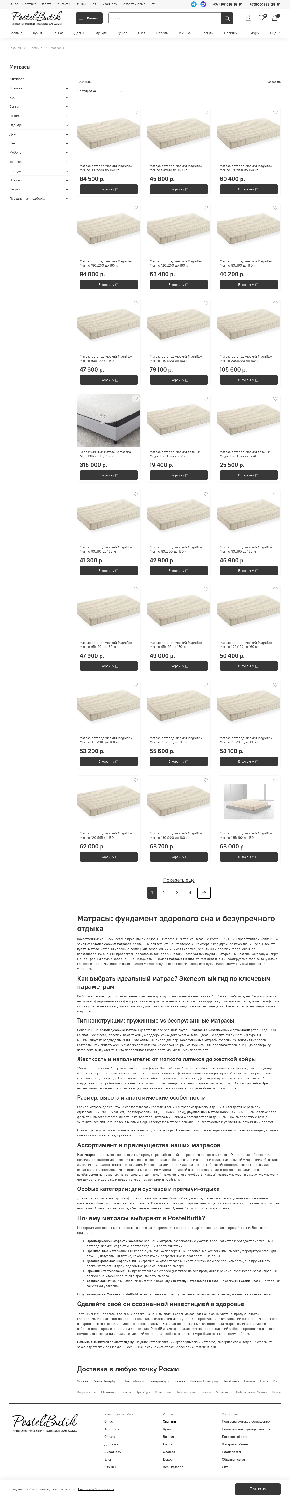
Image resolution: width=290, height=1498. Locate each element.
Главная (15, 48)
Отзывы (80, 4)
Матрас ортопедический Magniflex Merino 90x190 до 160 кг (176, 168)
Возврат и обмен (134, 4)
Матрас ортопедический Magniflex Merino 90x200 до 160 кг (106, 358)
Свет (141, 33)
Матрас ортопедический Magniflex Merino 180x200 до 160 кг (106, 263)
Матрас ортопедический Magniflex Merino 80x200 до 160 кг (176, 549)
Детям (79, 33)
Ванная (58, 33)
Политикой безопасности (96, 1489)
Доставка (29, 4)
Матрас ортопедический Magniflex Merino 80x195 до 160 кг (106, 549)
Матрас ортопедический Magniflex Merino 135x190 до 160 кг (246, 835)
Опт (93, 4)
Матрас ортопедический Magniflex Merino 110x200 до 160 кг (246, 740)
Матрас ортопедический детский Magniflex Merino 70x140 (245, 454)
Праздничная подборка (27, 198)
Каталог (89, 18)
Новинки (230, 33)
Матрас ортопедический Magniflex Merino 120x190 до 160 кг (246, 168)
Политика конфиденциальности (246, 1429)
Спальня (15, 33)
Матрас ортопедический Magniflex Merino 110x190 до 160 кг (176, 740)
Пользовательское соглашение (246, 1421)
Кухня (37, 33)
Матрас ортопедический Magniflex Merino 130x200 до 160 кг (176, 835)
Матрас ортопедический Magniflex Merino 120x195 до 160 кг (106, 835)
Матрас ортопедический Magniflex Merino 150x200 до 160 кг (176, 358)
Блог (108, 1459)
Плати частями (233, 1452)
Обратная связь (234, 1459)
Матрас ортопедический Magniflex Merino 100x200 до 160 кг (106, 740)
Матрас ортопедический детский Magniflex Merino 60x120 (175, 454)
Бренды (207, 33)
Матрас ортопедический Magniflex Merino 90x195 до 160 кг (246, 549)
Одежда (101, 33)
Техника (185, 33)
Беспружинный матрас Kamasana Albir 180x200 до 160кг (105, 454)
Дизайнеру (108, 4)
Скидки (253, 33)
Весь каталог (173, 1467)
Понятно (258, 1489)
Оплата (45, 4)
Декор (122, 33)
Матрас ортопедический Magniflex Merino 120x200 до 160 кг (176, 263)
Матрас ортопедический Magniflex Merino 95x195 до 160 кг (176, 645)
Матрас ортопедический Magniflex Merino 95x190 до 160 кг (106, 645)
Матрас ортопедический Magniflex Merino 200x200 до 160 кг (246, 358)
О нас (13, 4)
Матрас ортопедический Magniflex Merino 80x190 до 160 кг (246, 263)
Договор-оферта (234, 1436)
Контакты (63, 4)
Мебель (162, 33)
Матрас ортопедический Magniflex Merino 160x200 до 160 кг (106, 168)
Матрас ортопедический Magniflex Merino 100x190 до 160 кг (246, 645)
